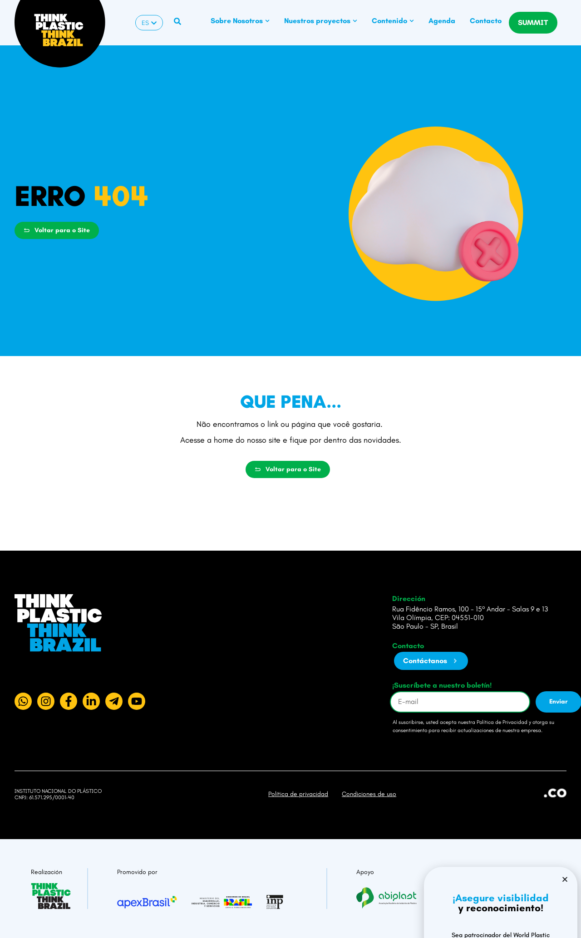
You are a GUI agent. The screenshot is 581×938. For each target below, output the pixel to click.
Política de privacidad (298, 794)
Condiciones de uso (369, 794)
